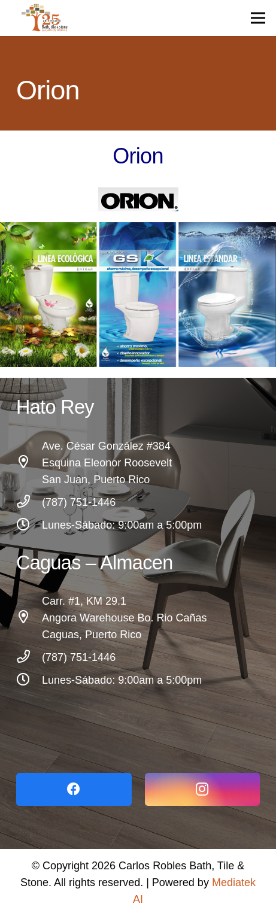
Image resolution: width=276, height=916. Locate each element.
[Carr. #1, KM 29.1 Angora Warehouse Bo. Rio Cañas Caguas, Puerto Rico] (29, 617)
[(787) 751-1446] (29, 502)
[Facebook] (74, 789)
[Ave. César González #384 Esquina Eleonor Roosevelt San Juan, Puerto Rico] (29, 462)
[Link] (138, 713)
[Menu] (258, 18)
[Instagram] (202, 789)
